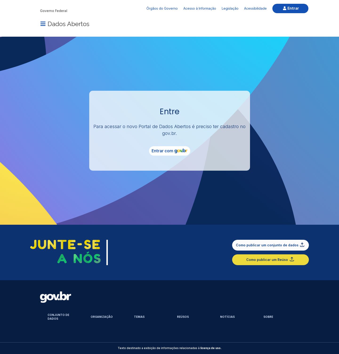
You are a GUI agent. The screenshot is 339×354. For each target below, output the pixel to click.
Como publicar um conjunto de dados (270, 245)
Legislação (230, 8)
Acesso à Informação (199, 8)
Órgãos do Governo (162, 8)
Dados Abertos (68, 23)
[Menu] (43, 23)
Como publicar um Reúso (270, 259)
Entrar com (169, 151)
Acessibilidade (255, 8)
